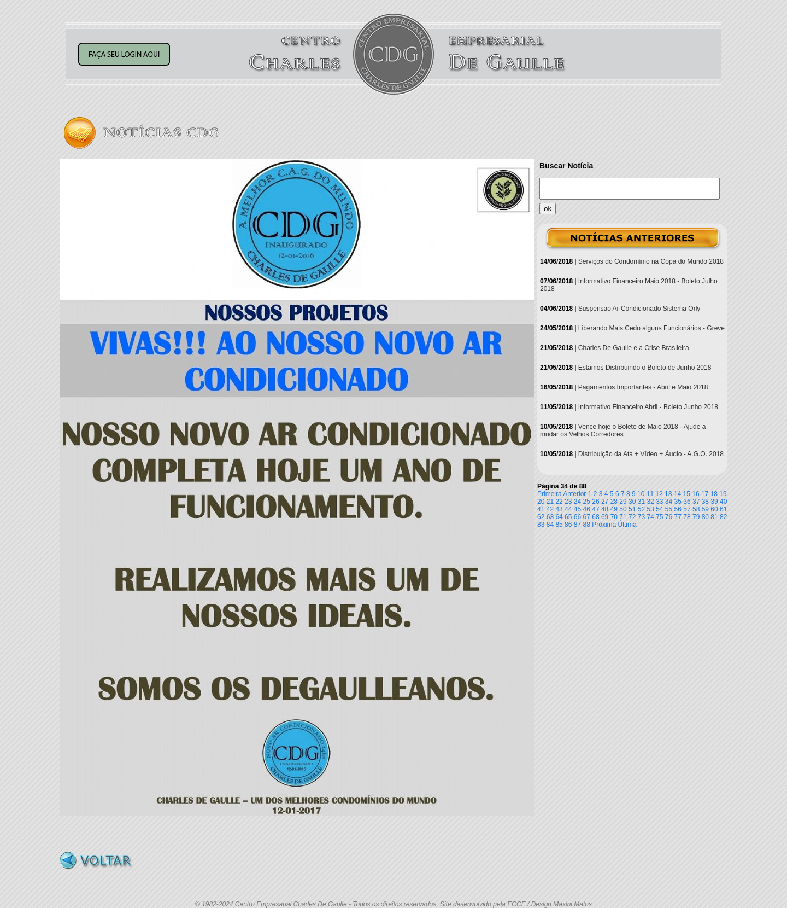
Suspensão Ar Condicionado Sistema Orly (639, 308)
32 (650, 501)
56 (678, 509)
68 (595, 517)
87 (577, 524)
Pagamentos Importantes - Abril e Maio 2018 (643, 387)
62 (540, 517)
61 (723, 509)
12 (658, 494)
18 (714, 494)
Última (627, 524)
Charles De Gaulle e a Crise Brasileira (633, 348)
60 (714, 509)
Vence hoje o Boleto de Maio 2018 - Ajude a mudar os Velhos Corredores (623, 430)
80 (705, 517)
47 (595, 509)
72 (632, 517)
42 (550, 509)
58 (696, 509)
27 (604, 501)
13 (668, 494)
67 (586, 517)
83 (540, 524)
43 (558, 509)
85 (558, 524)
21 (550, 501)
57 (686, 509)
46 (586, 509)
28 (614, 501)
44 (568, 509)
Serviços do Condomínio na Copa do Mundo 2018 (651, 261)
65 (568, 517)
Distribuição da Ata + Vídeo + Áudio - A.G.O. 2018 (651, 454)
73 (641, 517)
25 (586, 501)
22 (558, 501)
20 (540, 501)
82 (723, 517)
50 (622, 509)
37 (696, 501)
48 (604, 509)
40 (723, 501)
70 (614, 517)
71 (622, 517)
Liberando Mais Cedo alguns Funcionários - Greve (651, 328)
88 (586, 524)
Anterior (574, 494)
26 (595, 501)
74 (650, 517)
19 (722, 494)
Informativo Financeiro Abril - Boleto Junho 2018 (648, 407)
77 (678, 517)
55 (668, 509)
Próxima (604, 524)
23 (568, 501)
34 (668, 501)
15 (686, 494)
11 (650, 494)
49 (614, 509)
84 (550, 524)
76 (668, 517)
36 (686, 501)
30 (632, 501)
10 (640, 494)
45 (577, 509)
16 (695, 494)
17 (704, 494)
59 (705, 509)
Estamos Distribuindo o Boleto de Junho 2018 (645, 367)
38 (705, 501)
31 (641, 501)
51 (632, 509)
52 (641, 509)
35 (678, 501)
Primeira (549, 494)
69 (604, 517)
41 (540, 509)
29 (622, 501)
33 (659, 501)
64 (558, 517)
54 (659, 509)
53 (650, 509)
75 (659, 517)
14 (677, 494)
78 (686, 517)
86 (568, 524)
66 (577, 517)
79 (696, 517)
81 (714, 517)
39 (714, 501)
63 (550, 517)
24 (577, 501)
